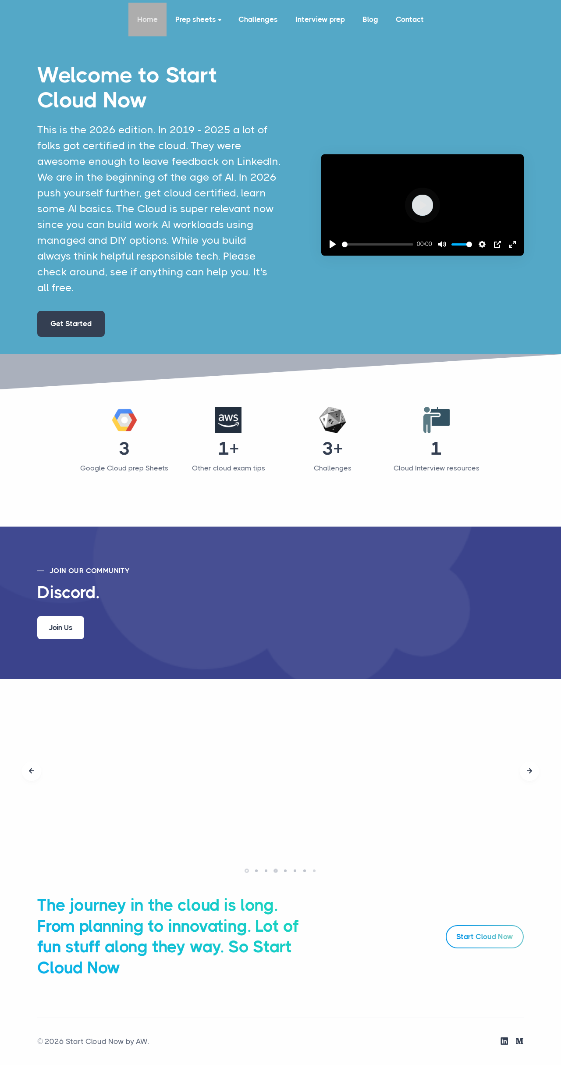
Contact (410, 19)
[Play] (333, 244)
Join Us (61, 627)
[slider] (378, 244)
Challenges (258, 19)
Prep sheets (199, 20)
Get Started (71, 323)
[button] (247, 871)
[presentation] (31, 771)
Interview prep (320, 19)
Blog (370, 19)
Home (147, 19)
